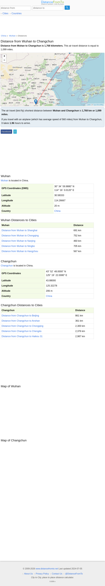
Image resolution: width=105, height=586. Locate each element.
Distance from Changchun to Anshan (21, 320)
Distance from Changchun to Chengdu (21, 331)
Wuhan (4, 180)
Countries (16, 13)
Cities (5, 13)
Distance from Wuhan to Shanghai (19, 230)
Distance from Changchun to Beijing (20, 315)
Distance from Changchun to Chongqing (22, 326)
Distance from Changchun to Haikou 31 (22, 336)
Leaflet (88, 105)
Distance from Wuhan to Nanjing (18, 241)
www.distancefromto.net (47, 569)
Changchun (7, 265)
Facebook (6, 132)
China (57, 211)
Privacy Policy (42, 574)
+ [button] (4, 56)
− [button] (4, 60)
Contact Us (57, 574)
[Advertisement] (52, 24)
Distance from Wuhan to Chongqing (20, 235)
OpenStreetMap (98, 105)
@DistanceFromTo (74, 574)
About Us (28, 574)
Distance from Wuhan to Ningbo (18, 246)
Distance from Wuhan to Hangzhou (20, 251)
